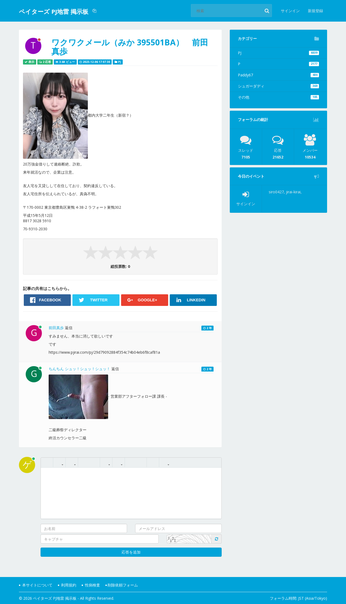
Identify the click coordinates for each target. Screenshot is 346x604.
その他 (278, 97)
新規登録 (315, 10)
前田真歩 (56, 327)
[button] (95, 11)
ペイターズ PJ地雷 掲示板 (53, 11)
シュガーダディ (278, 86)
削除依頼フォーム (121, 585)
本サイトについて (35, 585)
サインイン (290, 10)
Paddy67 (278, 74)
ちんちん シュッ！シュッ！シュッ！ (79, 368)
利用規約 (67, 585)
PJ (278, 52)
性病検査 (91, 585)
